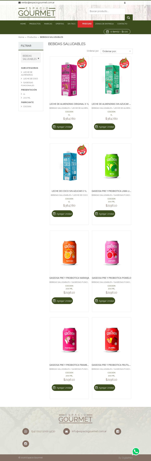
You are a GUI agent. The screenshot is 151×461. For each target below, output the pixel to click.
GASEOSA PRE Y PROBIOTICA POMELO (111, 277)
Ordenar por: (93, 51)
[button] (117, 31)
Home (21, 37)
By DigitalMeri (126, 458)
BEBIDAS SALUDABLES (51, 37)
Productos (32, 37)
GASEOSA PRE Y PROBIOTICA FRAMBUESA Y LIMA (69, 364)
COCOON (27, 106)
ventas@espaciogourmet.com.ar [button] (36, 2)
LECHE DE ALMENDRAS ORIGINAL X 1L (69, 103)
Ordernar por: (109, 51)
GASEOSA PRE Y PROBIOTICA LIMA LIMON (111, 190)
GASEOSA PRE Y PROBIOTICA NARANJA (69, 277)
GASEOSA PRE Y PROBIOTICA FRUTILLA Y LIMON (111, 364)
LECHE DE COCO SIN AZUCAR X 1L (69, 190)
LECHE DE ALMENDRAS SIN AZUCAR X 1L (111, 103)
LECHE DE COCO (30, 79)
